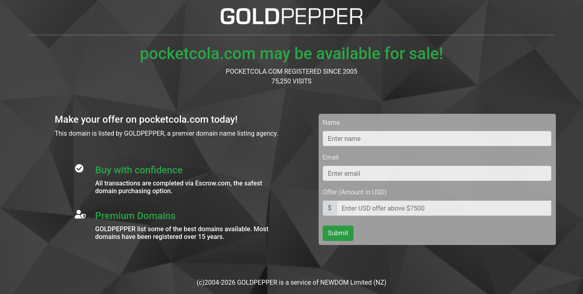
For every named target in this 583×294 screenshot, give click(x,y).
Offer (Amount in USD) (355, 192)
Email (331, 157)
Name (331, 122)
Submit (338, 233)
